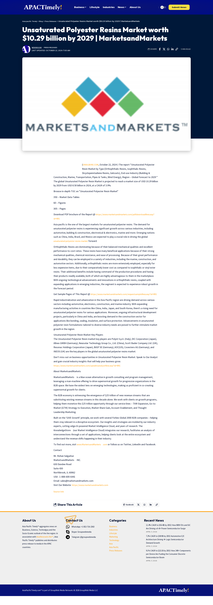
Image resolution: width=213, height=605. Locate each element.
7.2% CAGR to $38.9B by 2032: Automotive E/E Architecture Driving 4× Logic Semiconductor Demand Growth (165, 548)
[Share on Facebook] (160, 49)
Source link (59, 499)
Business (113, 535)
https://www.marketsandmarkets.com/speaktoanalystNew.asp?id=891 (90, 369)
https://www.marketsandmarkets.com (91, 493)
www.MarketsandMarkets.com (93, 448)
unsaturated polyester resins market (72, 241)
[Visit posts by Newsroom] (26, 49)
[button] (155, 7)
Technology (114, 549)
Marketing (113, 546)
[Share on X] (164, 49)
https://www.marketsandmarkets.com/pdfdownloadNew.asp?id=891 (89, 218)
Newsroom (37, 47)
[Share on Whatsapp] (168, 49)
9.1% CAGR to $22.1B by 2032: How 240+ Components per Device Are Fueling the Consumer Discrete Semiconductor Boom (168, 563)
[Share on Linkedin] (172, 49)
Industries (113, 539)
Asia (111, 552)
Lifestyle (113, 542)
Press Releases (52, 47)
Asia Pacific (114, 556)
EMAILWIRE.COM (91, 164)
